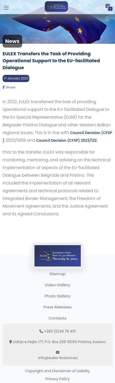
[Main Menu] (6, 7)
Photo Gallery (57, 296)
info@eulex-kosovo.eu (58, 357)
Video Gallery (57, 285)
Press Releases (57, 307)
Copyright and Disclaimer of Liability (57, 370)
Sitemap (57, 274)
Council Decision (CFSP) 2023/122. (67, 140)
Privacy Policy (57, 378)
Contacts (57, 318)
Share (9, 87)
